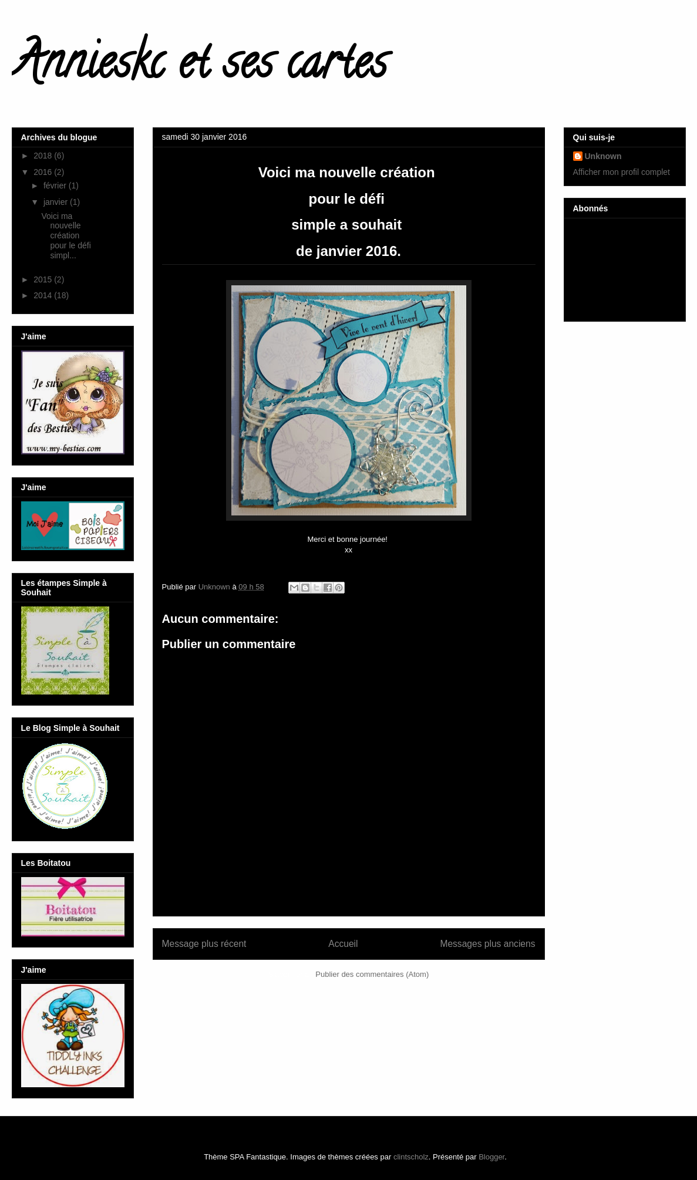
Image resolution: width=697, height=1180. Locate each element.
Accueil (343, 944)
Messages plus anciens (487, 944)
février (56, 185)
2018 (43, 155)
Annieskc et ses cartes (199, 67)
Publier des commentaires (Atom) (372, 974)
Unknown (603, 156)
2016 (43, 172)
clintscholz (411, 1156)
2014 (43, 295)
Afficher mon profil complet (621, 172)
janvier (56, 202)
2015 (43, 279)
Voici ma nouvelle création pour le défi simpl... (67, 235)
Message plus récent (204, 944)
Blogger (491, 1156)
